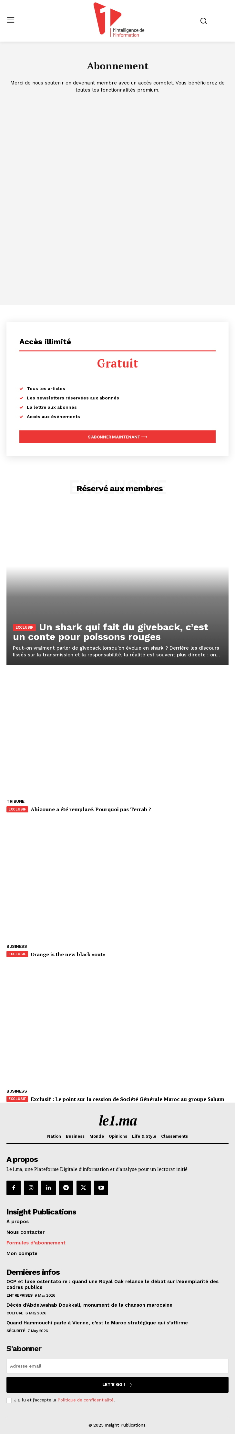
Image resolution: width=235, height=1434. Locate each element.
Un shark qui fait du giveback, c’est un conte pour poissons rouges (110, 631)
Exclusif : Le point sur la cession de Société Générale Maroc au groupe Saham (127, 1099)
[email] (117, 1366)
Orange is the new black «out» (68, 954)
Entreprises (19, 1295)
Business (16, 946)
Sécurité (15, 1331)
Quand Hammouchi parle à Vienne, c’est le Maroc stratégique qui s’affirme (97, 1323)
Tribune (15, 801)
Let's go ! (117, 1385)
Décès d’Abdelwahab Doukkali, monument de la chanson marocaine (89, 1305)
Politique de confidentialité (85, 1400)
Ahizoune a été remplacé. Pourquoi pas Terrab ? (91, 809)
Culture (15, 1313)
